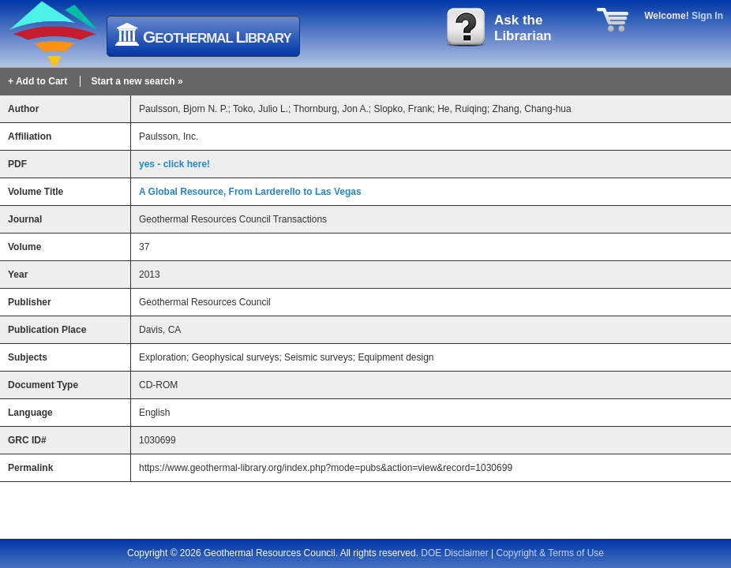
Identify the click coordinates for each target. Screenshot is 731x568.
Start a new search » (137, 81)
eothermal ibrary (217, 37)
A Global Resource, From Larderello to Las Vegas (250, 191)
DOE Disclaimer (454, 553)
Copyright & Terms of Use (551, 553)
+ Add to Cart (37, 81)
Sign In (707, 15)
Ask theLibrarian (523, 28)
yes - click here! (174, 164)
